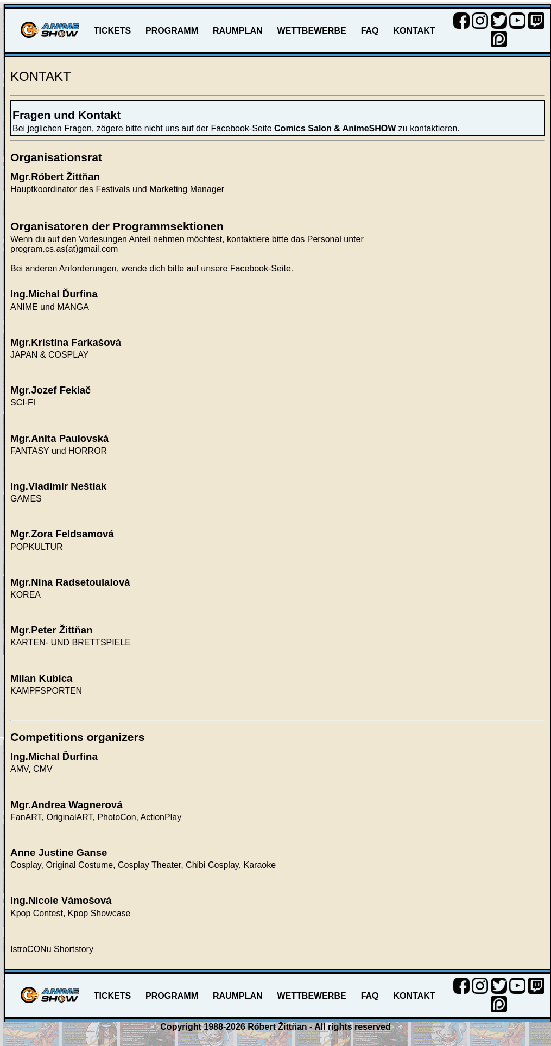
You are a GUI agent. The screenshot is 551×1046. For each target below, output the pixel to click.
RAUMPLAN (238, 30)
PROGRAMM (171, 30)
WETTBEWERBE (311, 30)
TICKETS (112, 30)
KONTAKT (414, 30)
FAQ (370, 30)
